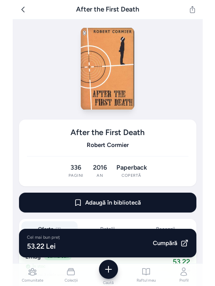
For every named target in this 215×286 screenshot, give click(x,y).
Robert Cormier (108, 145)
